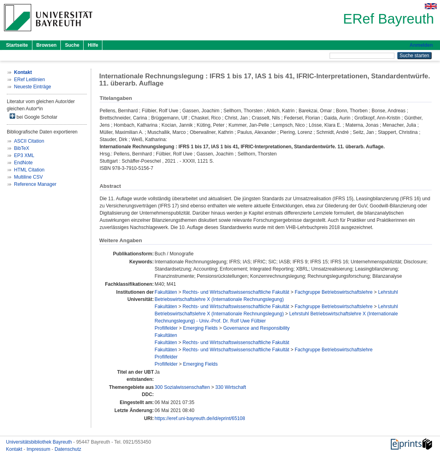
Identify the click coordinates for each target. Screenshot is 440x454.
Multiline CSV (28, 177)
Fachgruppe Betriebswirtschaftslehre (334, 292)
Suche (72, 45)
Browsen (46, 45)
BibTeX (21, 148)
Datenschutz (67, 449)
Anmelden (421, 45)
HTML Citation (29, 170)
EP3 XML (24, 155)
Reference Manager (35, 184)
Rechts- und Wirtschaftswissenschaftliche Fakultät (235, 292)
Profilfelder (166, 328)
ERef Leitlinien (29, 79)
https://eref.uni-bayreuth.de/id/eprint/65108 (200, 418)
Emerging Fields (200, 328)
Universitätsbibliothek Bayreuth (39, 442)
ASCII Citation (29, 141)
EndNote (23, 162)
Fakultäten (166, 292)
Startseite (17, 45)
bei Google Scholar (33, 116)
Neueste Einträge (32, 87)
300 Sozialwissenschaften (182, 387)
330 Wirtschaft (230, 387)
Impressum (39, 449)
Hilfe (93, 45)
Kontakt (15, 449)
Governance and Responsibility (256, 328)
